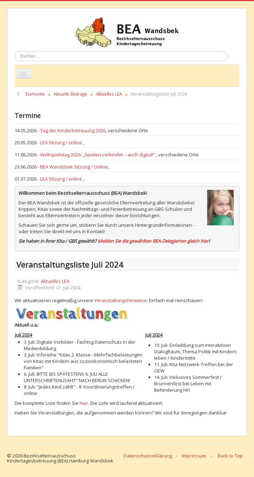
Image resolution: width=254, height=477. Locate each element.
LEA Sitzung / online (61, 142)
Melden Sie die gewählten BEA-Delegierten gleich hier (153, 241)
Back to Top (230, 455)
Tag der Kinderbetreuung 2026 (73, 130)
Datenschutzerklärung (148, 455)
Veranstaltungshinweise (120, 300)
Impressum (194, 455)
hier (84, 403)
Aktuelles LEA (55, 281)
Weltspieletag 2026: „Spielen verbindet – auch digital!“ (98, 154)
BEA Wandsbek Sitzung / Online (74, 167)
